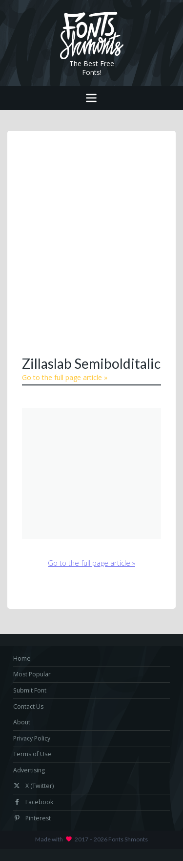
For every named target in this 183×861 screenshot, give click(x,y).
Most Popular (32, 674)
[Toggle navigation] (91, 98)
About (21, 722)
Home (22, 658)
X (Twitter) (33, 786)
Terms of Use (32, 754)
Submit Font (29, 690)
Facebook (33, 802)
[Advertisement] (91, 242)
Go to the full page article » (64, 377)
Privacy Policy (31, 738)
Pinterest (32, 818)
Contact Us (28, 706)
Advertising (29, 770)
